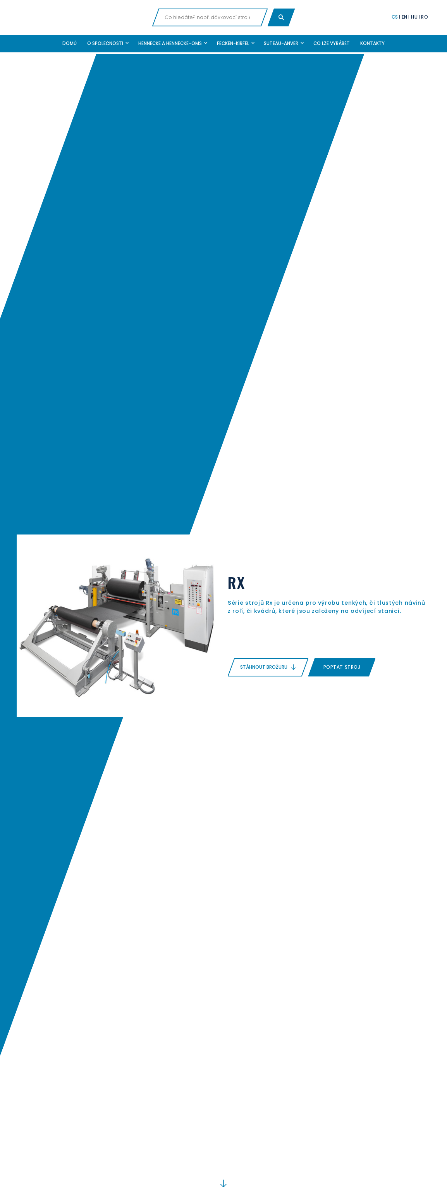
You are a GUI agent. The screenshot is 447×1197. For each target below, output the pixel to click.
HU (414, 17)
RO (424, 17)
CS (395, 17)
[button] (107, 43)
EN (404, 17)
